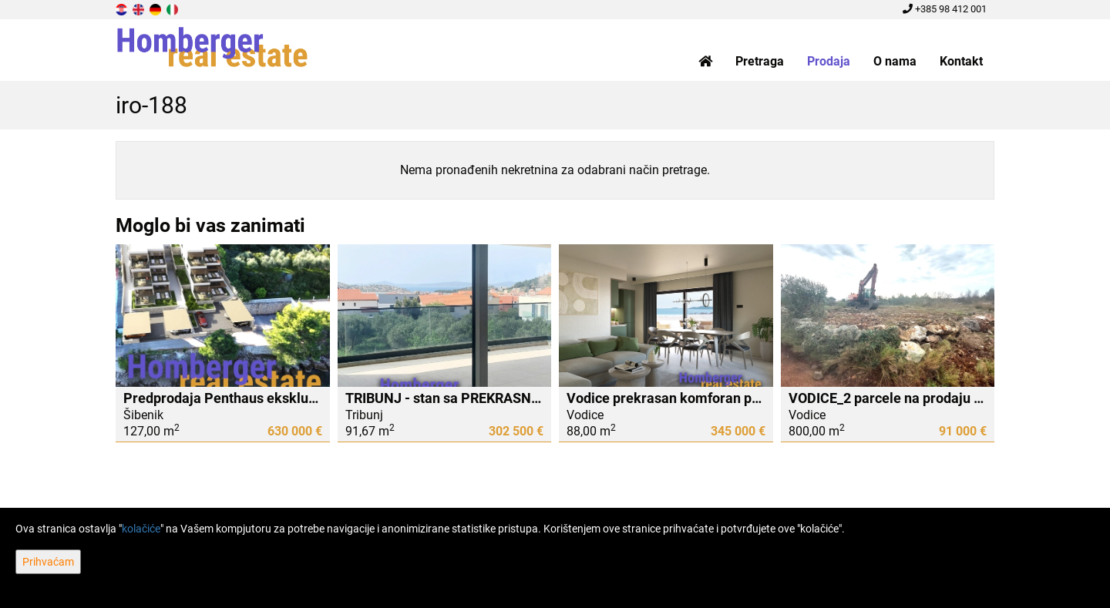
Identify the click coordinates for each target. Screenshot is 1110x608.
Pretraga (759, 61)
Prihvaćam (48, 562)
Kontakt (961, 61)
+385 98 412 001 (945, 9)
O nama (895, 61)
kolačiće (141, 528)
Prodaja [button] (828, 61)
